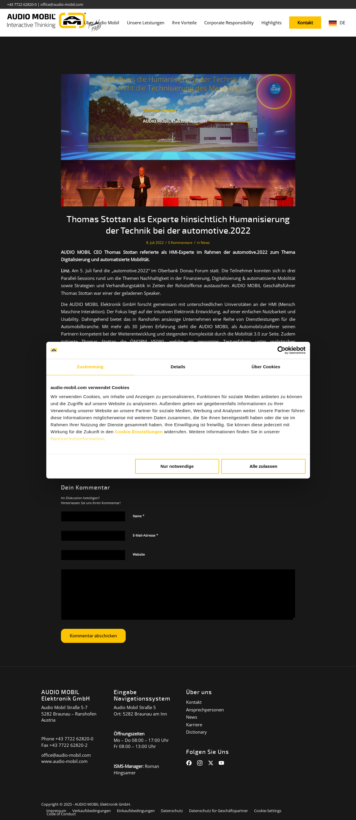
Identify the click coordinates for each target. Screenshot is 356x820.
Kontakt (194, 702)
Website (139, 554)
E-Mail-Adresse (145, 535)
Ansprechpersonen (205, 710)
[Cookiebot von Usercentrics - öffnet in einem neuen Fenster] (280, 350)
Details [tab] (178, 366)
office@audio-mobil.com (61, 4)
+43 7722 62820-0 (22, 4)
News (205, 242)
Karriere (194, 724)
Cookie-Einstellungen (139, 432)
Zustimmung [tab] (90, 366)
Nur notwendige (177, 466)
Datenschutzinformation (77, 439)
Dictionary (196, 732)
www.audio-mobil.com (64, 761)
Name (138, 515)
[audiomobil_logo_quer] (54, 20)
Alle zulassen (263, 466)
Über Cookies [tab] (266, 366)
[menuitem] (101, 23)
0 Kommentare (180, 242)
